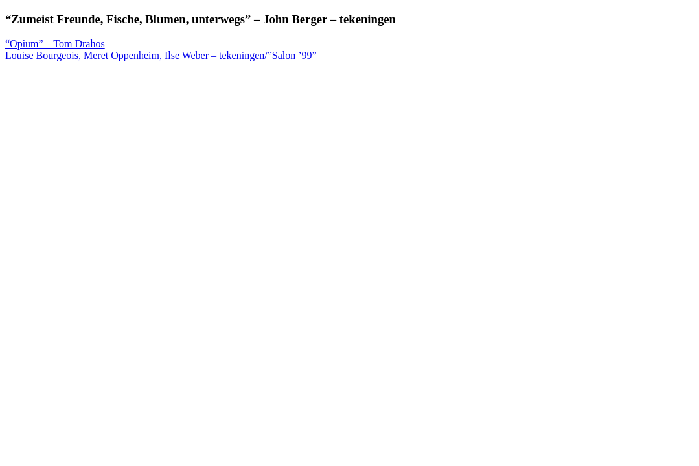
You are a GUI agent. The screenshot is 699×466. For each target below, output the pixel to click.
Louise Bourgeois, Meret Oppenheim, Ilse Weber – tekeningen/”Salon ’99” (161, 55)
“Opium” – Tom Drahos (55, 43)
